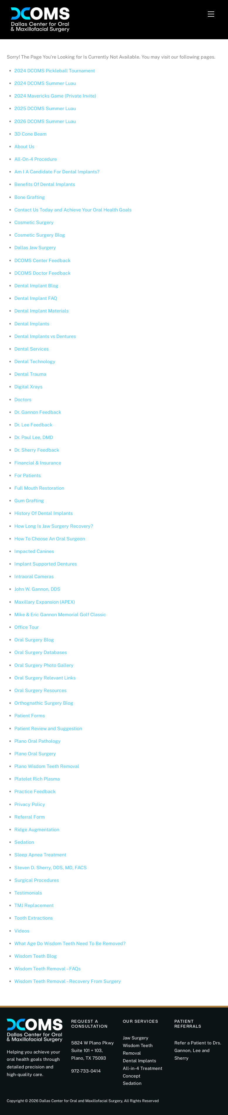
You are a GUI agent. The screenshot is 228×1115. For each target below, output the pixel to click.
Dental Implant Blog (36, 285)
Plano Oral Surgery (35, 754)
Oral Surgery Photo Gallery (44, 665)
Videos (21, 931)
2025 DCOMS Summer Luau (45, 108)
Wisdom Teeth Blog (35, 956)
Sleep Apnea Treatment (40, 855)
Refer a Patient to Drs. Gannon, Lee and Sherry (197, 1050)
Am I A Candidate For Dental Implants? (56, 172)
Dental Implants (31, 324)
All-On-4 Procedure (35, 159)
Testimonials (28, 893)
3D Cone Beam (30, 134)
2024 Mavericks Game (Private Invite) (55, 96)
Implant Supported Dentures (45, 564)
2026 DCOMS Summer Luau (45, 121)
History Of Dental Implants (43, 513)
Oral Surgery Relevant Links (45, 678)
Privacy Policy (29, 804)
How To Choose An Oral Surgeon (49, 539)
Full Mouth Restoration (39, 488)
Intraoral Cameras (34, 576)
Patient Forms (29, 715)
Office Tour (26, 627)
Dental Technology (34, 361)
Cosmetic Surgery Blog (39, 235)
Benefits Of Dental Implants (44, 184)
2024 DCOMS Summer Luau (45, 83)
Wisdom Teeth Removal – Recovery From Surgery (67, 981)
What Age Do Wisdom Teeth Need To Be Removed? (69, 943)
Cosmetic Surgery (34, 222)
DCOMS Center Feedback (42, 260)
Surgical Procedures (36, 880)
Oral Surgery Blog (34, 640)
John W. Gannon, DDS (37, 589)
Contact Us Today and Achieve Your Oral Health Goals (73, 210)
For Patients (27, 475)
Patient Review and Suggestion (48, 728)
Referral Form (29, 817)
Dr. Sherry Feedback (36, 450)
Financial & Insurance (37, 463)
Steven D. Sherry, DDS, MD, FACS (50, 867)
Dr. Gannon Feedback (37, 412)
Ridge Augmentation (36, 829)
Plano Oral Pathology (37, 741)
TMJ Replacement (34, 905)
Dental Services (31, 349)
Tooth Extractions (33, 918)
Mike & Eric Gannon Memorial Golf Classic (60, 614)
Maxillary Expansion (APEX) (44, 602)
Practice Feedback (35, 791)
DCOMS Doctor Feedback (42, 273)
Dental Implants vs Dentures (45, 336)
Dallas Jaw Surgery (35, 247)
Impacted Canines (34, 551)
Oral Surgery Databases (40, 652)
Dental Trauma (30, 374)
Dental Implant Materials (41, 311)
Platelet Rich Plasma (37, 779)
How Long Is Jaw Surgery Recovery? (54, 526)
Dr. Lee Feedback (33, 425)
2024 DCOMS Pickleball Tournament (54, 71)
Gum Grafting (29, 500)
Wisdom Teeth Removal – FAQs (47, 968)
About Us (24, 146)
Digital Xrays (28, 387)
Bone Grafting (29, 197)
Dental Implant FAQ (35, 298)
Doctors (22, 399)
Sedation (24, 842)
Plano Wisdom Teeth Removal (46, 766)
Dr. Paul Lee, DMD (33, 437)
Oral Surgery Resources (40, 690)
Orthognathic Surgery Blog (43, 703)
